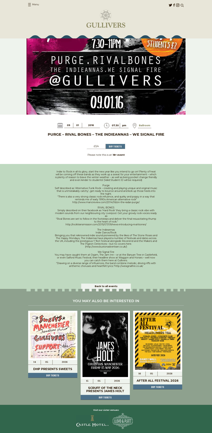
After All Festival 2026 (158, 380)
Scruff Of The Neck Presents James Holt (105, 389)
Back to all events (106, 286)
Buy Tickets (115, 146)
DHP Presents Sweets (52, 369)
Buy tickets (52, 375)
